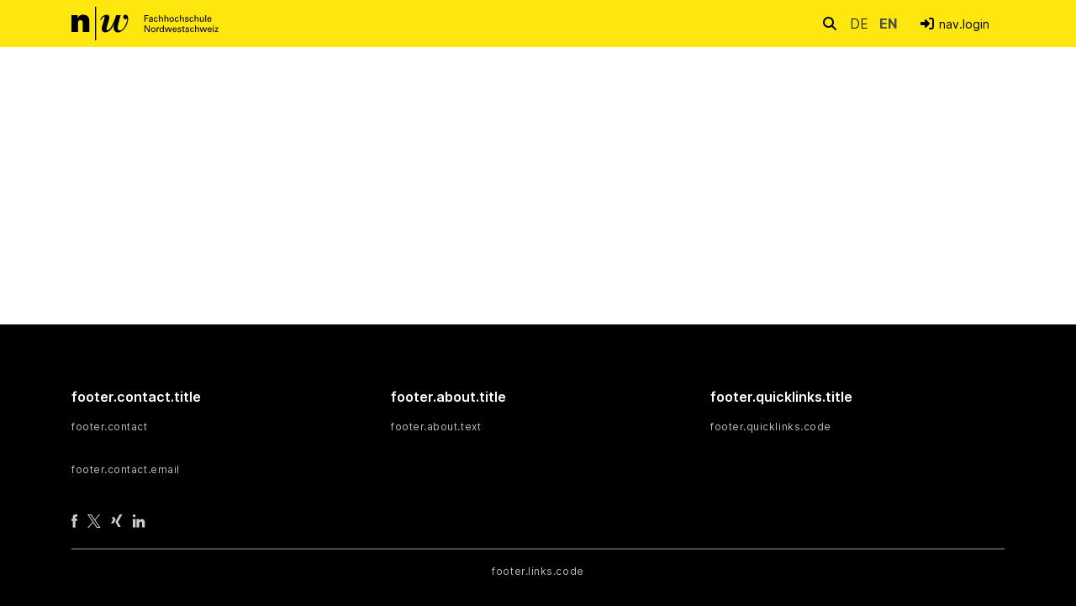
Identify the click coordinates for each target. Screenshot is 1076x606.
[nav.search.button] (830, 23)
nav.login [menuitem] (964, 24)
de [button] (861, 23)
